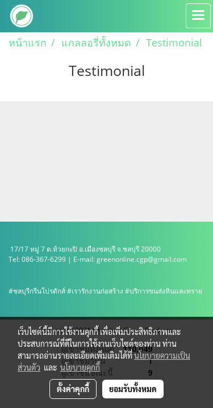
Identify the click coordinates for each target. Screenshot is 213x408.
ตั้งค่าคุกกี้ (73, 389)
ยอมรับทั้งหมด (133, 389)
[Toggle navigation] (198, 15)
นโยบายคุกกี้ (80, 367)
